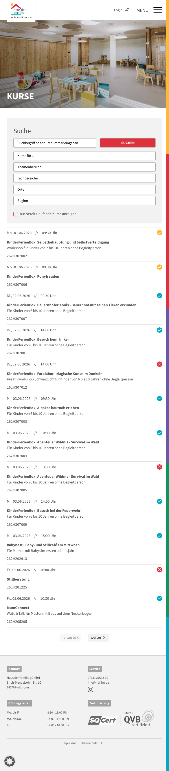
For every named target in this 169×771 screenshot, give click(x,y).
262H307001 (17, 353)
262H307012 (17, 387)
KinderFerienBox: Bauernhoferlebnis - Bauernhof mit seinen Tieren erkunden (71, 305)
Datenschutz (89, 743)
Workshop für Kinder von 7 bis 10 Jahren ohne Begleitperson (54, 248)
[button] (9, 761)
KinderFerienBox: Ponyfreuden (33, 276)
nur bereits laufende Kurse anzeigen (48, 214)
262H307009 (17, 524)
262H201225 (17, 587)
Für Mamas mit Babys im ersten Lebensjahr (40, 550)
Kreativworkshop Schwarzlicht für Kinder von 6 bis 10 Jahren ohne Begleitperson (70, 379)
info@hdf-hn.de (98, 682)
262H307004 (17, 456)
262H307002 (17, 256)
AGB (104, 743)
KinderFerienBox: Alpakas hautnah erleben (43, 408)
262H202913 (17, 559)
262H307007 (17, 319)
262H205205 (17, 621)
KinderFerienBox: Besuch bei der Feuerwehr (44, 511)
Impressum (69, 743)
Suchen (134, 143)
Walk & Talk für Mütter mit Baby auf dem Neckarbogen (49, 613)
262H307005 (17, 490)
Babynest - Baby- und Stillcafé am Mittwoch (43, 545)
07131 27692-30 (98, 677)
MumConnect (18, 608)
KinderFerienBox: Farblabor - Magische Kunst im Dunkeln (55, 373)
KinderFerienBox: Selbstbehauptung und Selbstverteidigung (58, 242)
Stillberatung (18, 579)
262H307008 (17, 421)
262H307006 (17, 284)
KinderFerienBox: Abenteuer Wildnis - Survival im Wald (53, 442)
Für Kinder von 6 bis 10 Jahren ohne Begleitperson (46, 311)
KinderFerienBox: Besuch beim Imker (38, 339)
